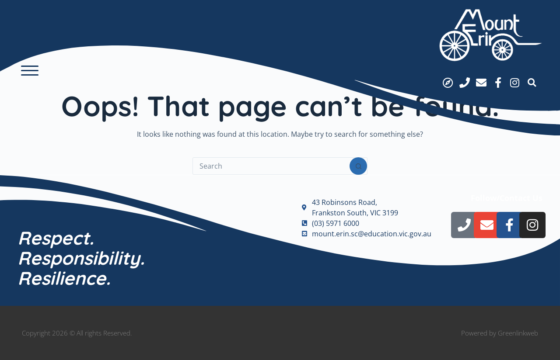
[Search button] (358, 166)
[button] (30, 71)
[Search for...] (271, 166)
